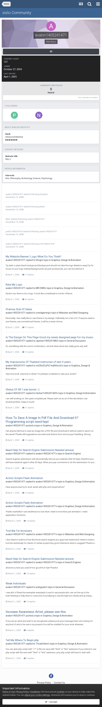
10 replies (28, 468)
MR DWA (40, 288)
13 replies (28, 379)
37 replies (28, 327)
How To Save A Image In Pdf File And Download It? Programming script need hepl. (42, 420)
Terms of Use (8, 692)
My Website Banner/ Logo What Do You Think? (33, 256)
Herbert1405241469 (46, 393)
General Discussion (76, 340)
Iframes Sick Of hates (19, 309)
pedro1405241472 (14, 231)
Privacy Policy (44, 682)
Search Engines (73, 453)
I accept (51, 701)
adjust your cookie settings (37, 695)
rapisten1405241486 (46, 340)
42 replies (28, 299)
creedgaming (42, 312)
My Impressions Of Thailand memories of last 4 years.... (39, 361)
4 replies (29, 630)
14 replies (28, 493)
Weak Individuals (16, 583)
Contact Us (59, 682)
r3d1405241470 (47, 244)
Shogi (39, 260)
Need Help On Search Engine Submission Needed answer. (40, 450)
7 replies (29, 549)
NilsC (42, 206)
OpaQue (44, 194)
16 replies (28, 352)
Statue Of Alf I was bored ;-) (22, 389)
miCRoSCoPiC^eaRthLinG (49, 365)
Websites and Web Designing (73, 312)
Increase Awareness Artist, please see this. (36, 612)
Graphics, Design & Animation (66, 260)
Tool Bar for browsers (19, 530)
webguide (41, 587)
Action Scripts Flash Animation (24, 478)
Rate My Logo (14, 284)
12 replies (28, 440)
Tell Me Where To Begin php (22, 640)
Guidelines (35, 692)
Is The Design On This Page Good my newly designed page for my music (49, 337)
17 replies (28, 274)
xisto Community (16, 12)
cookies (60, 692)
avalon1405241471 (14, 194)
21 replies (28, 407)
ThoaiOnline (42, 643)
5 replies (29, 658)
